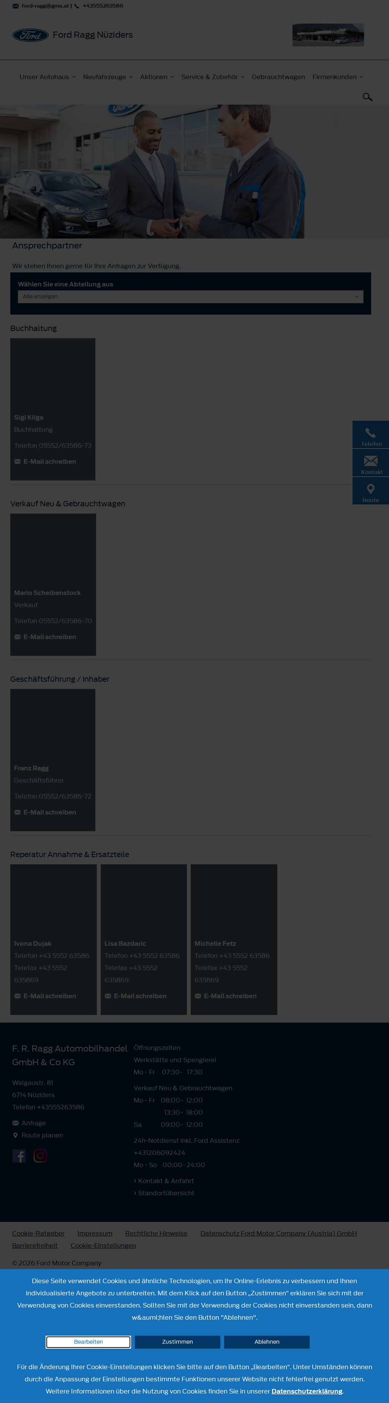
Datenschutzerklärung (307, 1391)
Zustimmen (177, 1342)
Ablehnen (267, 1342)
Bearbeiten (88, 1342)
